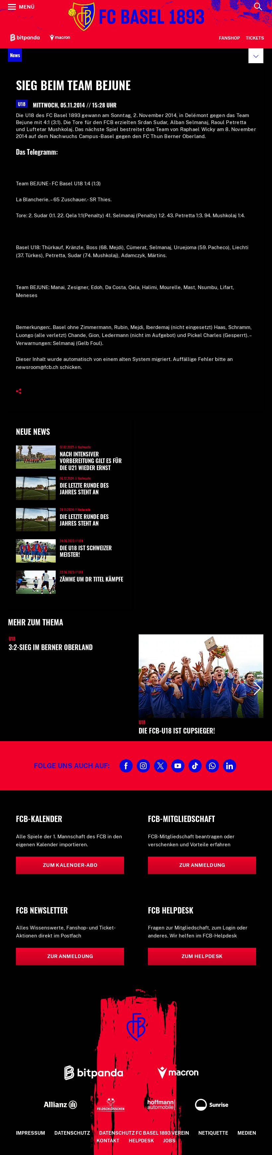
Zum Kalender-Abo (70, 865)
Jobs (169, 1140)
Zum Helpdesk (202, 956)
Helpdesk (141, 1140)
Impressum (30, 1133)
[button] (255, 55)
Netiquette (213, 1133)
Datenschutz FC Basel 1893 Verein (144, 1133)
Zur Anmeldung (202, 865)
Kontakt (108, 1140)
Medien (247, 1133)
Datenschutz (72, 1133)
